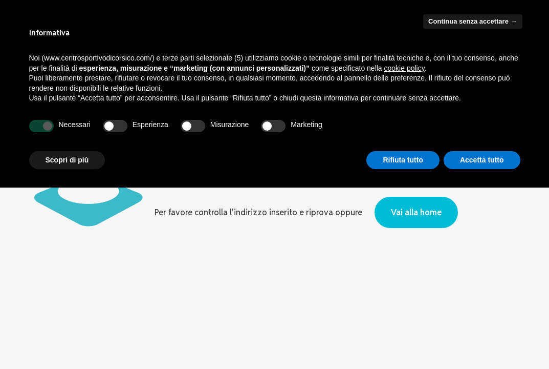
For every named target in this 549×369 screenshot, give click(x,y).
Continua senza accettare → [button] (472, 21)
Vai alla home (416, 212)
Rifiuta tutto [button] (403, 160)
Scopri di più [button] (67, 160)
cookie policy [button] (404, 68)
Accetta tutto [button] (482, 160)
